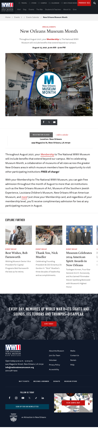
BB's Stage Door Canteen (74, 3)
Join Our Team (54, 362)
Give (74, 9)
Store (34, 3)
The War (39, 9)
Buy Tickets (24, 388)
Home (7, 17)
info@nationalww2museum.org (19, 373)
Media (72, 357)
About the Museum (56, 357)
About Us (67, 9)
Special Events (49, 27)
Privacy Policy (54, 371)
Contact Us (74, 362)
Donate (56, 388)
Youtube (23, 404)
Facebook (9, 404)
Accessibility (54, 375)
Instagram (16, 404)
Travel (24, 3)
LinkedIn (43, 404)
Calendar (55, 3)
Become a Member (41, 388)
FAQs (72, 371)
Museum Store (70, 388)
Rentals (73, 366)
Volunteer (53, 366)
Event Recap (10, 249)
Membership (53, 39)
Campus (44, 3)
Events (31, 9)
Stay (24, 9)
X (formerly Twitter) (29, 404)
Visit (19, 9)
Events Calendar (32, 17)
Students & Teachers (53, 9)
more (24, 197)
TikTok (36, 404)
